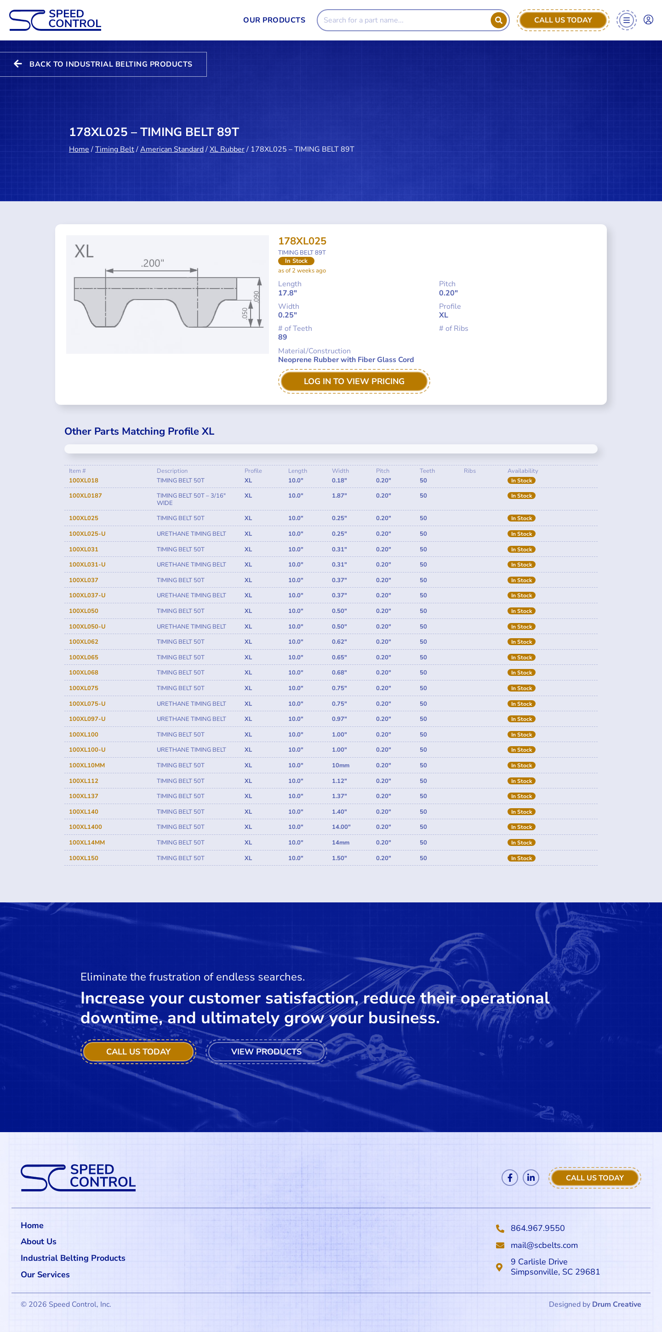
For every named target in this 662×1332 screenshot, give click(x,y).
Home (79, 139)
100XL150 (83, 858)
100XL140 (83, 812)
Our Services (47, 1274)
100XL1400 (85, 827)
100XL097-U (87, 719)
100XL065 (83, 657)
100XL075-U (87, 704)
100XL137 (83, 796)
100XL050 (83, 611)
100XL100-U (87, 750)
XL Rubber (227, 139)
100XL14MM (87, 843)
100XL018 (83, 480)
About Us (39, 1241)
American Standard (172, 139)
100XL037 (83, 580)
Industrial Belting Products (73, 1258)
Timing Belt (114, 139)
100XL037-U (87, 595)
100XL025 (83, 518)
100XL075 (83, 688)
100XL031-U (87, 565)
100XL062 (83, 642)
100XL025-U (87, 534)
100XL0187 (85, 496)
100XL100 (83, 735)
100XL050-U (87, 627)
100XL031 (83, 549)
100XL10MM (87, 765)
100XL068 (83, 673)
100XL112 (83, 781)
